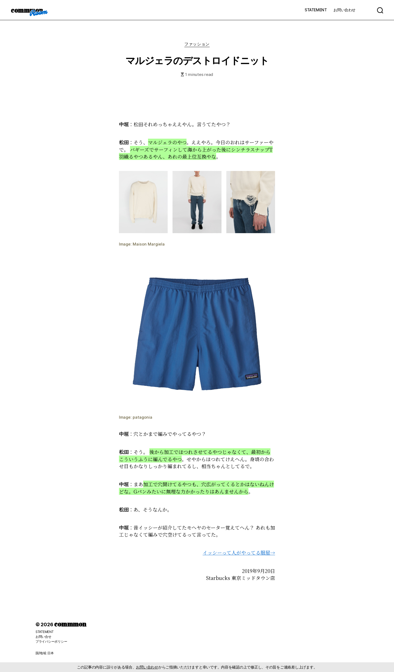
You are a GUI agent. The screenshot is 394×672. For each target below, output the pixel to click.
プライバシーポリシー (51, 641)
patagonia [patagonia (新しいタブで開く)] (142, 417)
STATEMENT (316, 10)
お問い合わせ (344, 10)
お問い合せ (43, 637)
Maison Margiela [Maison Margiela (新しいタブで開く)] (149, 244)
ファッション (196, 44)
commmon (27, 9)
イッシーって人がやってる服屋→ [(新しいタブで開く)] (239, 552)
